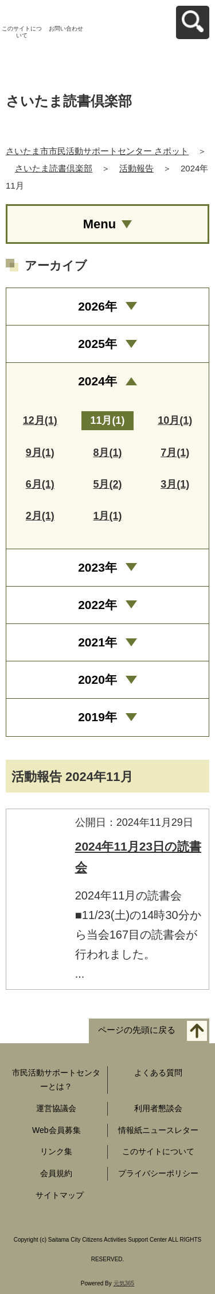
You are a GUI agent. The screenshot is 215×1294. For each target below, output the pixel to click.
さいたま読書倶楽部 (53, 168)
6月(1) (40, 484)
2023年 (97, 567)
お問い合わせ (66, 28)
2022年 (97, 604)
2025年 (97, 343)
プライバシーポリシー (158, 1173)
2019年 (97, 716)
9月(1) (40, 452)
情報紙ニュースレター (158, 1130)
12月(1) (40, 420)
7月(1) (175, 452)
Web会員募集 (56, 1130)
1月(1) (107, 516)
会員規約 (56, 1173)
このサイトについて (22, 32)
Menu (99, 224)
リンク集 (56, 1151)
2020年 (97, 679)
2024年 (97, 381)
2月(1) (40, 516)
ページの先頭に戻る (136, 1030)
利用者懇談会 (158, 1108)
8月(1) (107, 452)
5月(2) (107, 484)
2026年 (97, 306)
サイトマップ (60, 1195)
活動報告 (136, 168)
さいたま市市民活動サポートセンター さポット (97, 151)
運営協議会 (56, 1108)
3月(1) (175, 484)
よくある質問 (158, 1072)
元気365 (124, 1283)
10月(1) (175, 420)
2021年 (97, 642)
